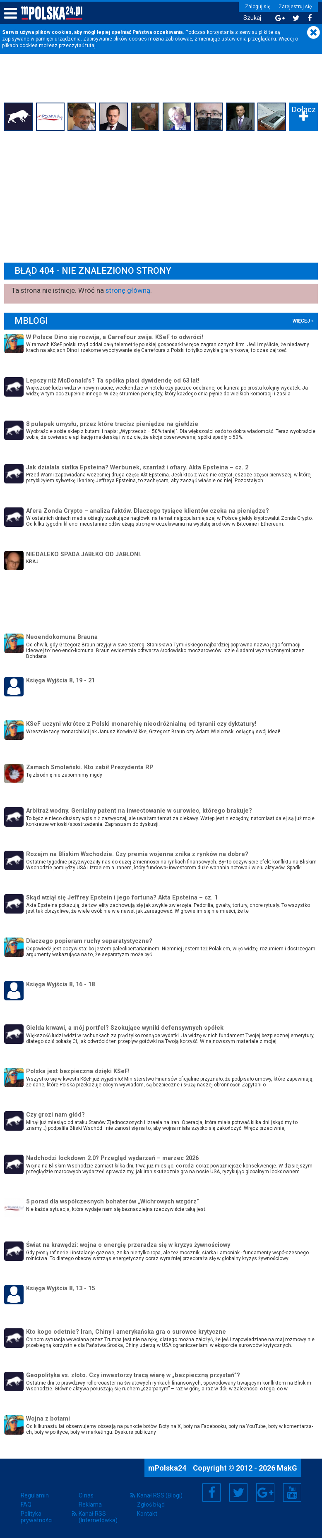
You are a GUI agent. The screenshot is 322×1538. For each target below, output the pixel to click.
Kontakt (147, 1513)
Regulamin (35, 1495)
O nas (86, 1495)
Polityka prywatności (37, 1517)
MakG (287, 1468)
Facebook (211, 1492)
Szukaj (252, 18)
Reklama (90, 1504)
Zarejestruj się (295, 7)
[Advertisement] (161, 196)
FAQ (26, 1504)
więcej (301, 321)
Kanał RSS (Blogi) (160, 1495)
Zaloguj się (257, 7)
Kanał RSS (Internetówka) (98, 1517)
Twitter (238, 1492)
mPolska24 (168, 1468)
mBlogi (31, 321)
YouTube (292, 1492)
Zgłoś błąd (151, 1504)
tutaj (90, 45)
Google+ (265, 1492)
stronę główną (128, 290)
